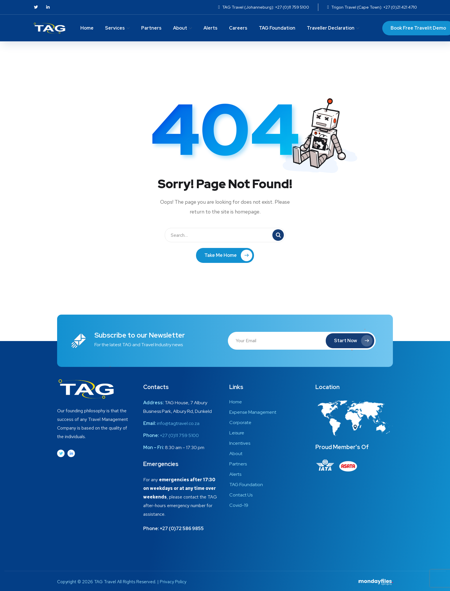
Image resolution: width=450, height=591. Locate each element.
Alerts (210, 28)
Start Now (353, 340)
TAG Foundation (277, 28)
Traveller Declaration (330, 28)
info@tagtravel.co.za (178, 423)
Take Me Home (228, 255)
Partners (151, 28)
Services (115, 28)
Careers (238, 28)
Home (87, 28)
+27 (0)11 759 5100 (179, 435)
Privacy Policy (173, 582)
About (180, 28)
